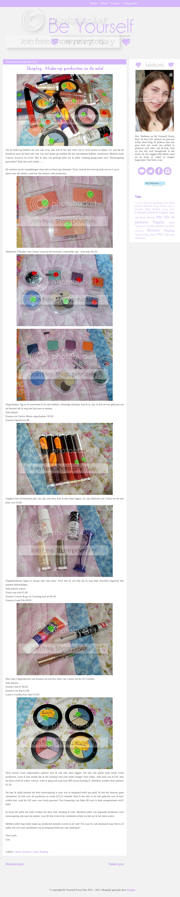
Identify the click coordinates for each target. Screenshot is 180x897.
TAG (160, 234)
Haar (147, 209)
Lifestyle (152, 212)
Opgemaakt (140, 226)
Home (93, 3)
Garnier (170, 206)
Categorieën (130, 3)
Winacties (140, 238)
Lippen (163, 212)
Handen (156, 209)
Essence (27, 851)
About (104, 3)
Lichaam (140, 212)
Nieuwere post (15, 864)
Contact (115, 3)
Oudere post (116, 864)
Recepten (139, 230)
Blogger (131, 889)
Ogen (172, 222)
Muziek (151, 217)
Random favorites (164, 226)
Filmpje (156, 206)
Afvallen (138, 203)
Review (153, 230)
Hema (165, 209)
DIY (166, 203)
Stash (153, 234)
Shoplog (43, 851)
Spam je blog (142, 234)
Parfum (150, 226)
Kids (172, 209)
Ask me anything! (153, 202)
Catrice (17, 851)
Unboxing (169, 234)
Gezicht (139, 209)
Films (163, 206)
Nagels (158, 222)
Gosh (35, 851)
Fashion (148, 206)
